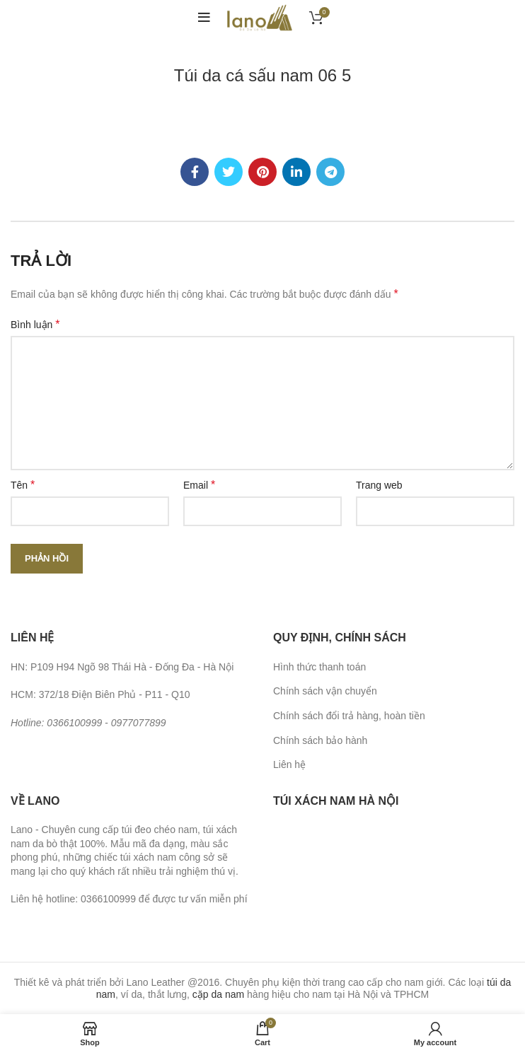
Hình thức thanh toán (319, 667)
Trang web (379, 485)
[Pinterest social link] (262, 172)
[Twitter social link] (228, 172)
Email (199, 485)
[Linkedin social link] (296, 172)
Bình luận (35, 324)
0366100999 (74, 722)
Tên (23, 485)
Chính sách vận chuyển (325, 691)
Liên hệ (289, 764)
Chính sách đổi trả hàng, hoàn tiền (349, 715)
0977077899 (138, 722)
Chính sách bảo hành (320, 740)
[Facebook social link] (194, 172)
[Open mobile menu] (204, 18)
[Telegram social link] (330, 172)
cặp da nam (218, 994)
